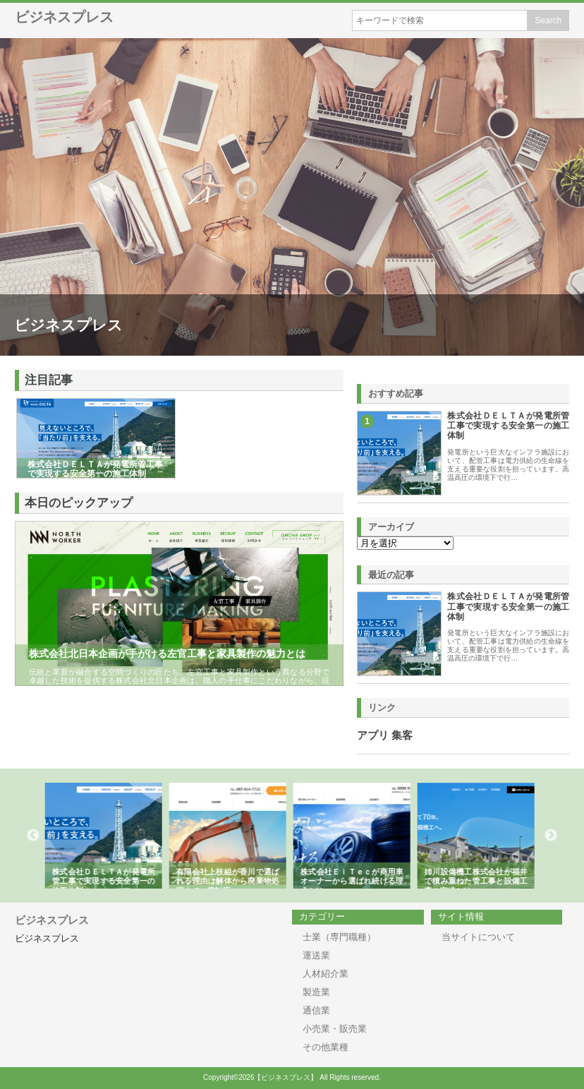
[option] (105, 836)
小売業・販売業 (335, 1028)
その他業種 (325, 1047)
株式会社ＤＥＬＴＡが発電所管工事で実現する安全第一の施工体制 (508, 426)
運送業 (316, 955)
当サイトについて (478, 937)
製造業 (316, 992)
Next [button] (551, 836)
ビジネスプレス (64, 17)
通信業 (316, 1010)
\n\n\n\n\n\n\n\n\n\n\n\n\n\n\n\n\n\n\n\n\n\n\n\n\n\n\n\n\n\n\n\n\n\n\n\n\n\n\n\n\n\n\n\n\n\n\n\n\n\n (405, 543)
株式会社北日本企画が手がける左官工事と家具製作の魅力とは (167, 653)
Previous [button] (33, 836)
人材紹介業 (325, 973)
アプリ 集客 (385, 735)
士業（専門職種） (339, 937)
